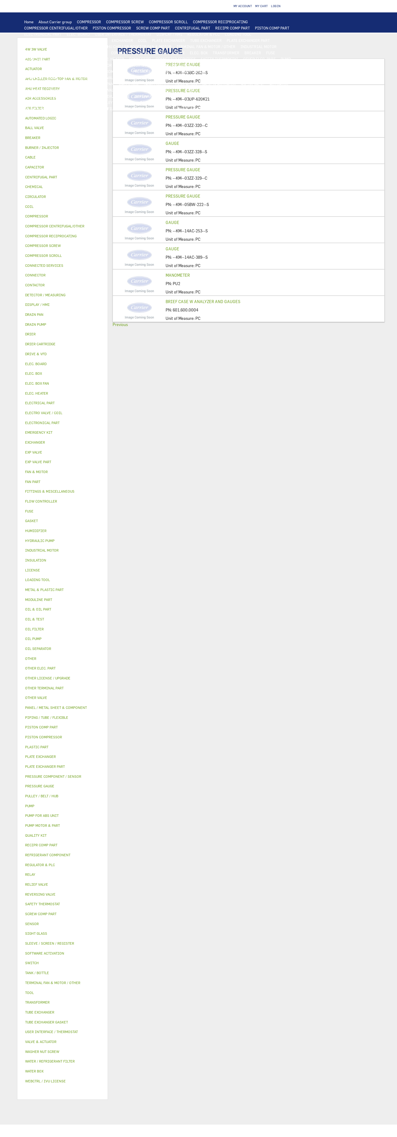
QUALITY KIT (35, 115)
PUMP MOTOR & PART (135, 65)
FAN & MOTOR (88, 46)
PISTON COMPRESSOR (112, 28)
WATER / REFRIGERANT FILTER (93, 108)
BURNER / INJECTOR (191, 108)
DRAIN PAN (104, 84)
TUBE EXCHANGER (206, 40)
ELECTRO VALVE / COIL (70, 90)
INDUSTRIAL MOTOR (258, 46)
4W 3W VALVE (253, 84)
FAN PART (32, 53)
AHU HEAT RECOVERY (42, 96)
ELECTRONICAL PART (43, 34)
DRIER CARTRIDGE (41, 77)
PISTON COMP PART (272, 28)
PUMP (286, 59)
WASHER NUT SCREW (42, 108)
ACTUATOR (279, 84)
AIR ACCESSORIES (139, 90)
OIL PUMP (65, 71)
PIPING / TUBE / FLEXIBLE (47, 102)
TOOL (163, 108)
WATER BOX (128, 84)
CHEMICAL (84, 102)
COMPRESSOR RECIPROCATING (220, 22)
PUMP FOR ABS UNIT (177, 65)
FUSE (270, 53)
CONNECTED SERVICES (176, 59)
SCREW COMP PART (153, 28)
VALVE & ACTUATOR (219, 84)
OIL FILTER (267, 65)
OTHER (241, 96)
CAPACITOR (34, 59)
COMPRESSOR (89, 22)
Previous (120, 324)
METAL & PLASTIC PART (176, 77)
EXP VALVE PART (136, 77)
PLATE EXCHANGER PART (248, 40)
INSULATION (186, 84)
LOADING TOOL (238, 34)
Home (28, 22)
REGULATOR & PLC (203, 34)
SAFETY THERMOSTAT (219, 59)
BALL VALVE (34, 90)
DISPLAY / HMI (169, 34)
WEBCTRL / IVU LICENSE (108, 96)
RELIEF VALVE (248, 71)
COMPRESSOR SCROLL (168, 22)
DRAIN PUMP (72, 65)
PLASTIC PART (215, 77)
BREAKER (252, 53)
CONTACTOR (121, 53)
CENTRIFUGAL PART (192, 28)
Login (275, 6)
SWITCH (161, 53)
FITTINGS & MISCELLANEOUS (213, 102)
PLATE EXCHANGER (168, 40)
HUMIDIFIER (197, 90)
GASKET (147, 102)
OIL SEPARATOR (38, 71)
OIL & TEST (242, 65)
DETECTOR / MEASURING (46, 40)
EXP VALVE (109, 77)
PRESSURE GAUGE (68, 115)
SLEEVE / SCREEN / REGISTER (239, 90)
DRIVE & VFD (94, 53)
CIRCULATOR (100, 65)
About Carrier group (55, 22)
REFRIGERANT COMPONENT (103, 71)
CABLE (179, 53)
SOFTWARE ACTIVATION (156, 96)
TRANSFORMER (226, 53)
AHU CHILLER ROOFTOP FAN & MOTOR (138, 46)
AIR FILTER (171, 90)
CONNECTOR (140, 59)
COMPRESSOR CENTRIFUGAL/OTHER (56, 28)
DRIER (271, 71)
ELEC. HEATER (112, 59)
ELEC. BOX (199, 53)
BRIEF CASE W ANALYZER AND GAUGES (203, 301)
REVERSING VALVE (79, 77)
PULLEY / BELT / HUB (117, 102)
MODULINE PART (260, 108)
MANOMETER (178, 275)
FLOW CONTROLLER (213, 71)
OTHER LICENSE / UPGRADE (206, 96)
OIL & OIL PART (214, 65)
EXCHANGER (122, 40)
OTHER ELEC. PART (259, 59)
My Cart (261, 6)
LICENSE (74, 96)
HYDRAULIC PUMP (40, 65)
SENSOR (88, 59)
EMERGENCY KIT (139, 108)
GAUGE (172, 143)
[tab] (62, 118)
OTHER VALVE (106, 90)
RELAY (143, 53)
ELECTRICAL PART (62, 53)
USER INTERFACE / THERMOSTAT (123, 34)
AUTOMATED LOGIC (90, 40)
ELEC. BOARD (78, 34)
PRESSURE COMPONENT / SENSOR (162, 71)
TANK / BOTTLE (157, 84)
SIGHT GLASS (170, 102)
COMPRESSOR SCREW (125, 22)
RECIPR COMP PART (232, 28)
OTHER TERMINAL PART (265, 102)
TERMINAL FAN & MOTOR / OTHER (205, 46)
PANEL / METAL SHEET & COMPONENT (56, 84)
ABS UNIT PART (227, 108)
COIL (142, 40)
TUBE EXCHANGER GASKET (47, 46)
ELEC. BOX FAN (63, 59)
